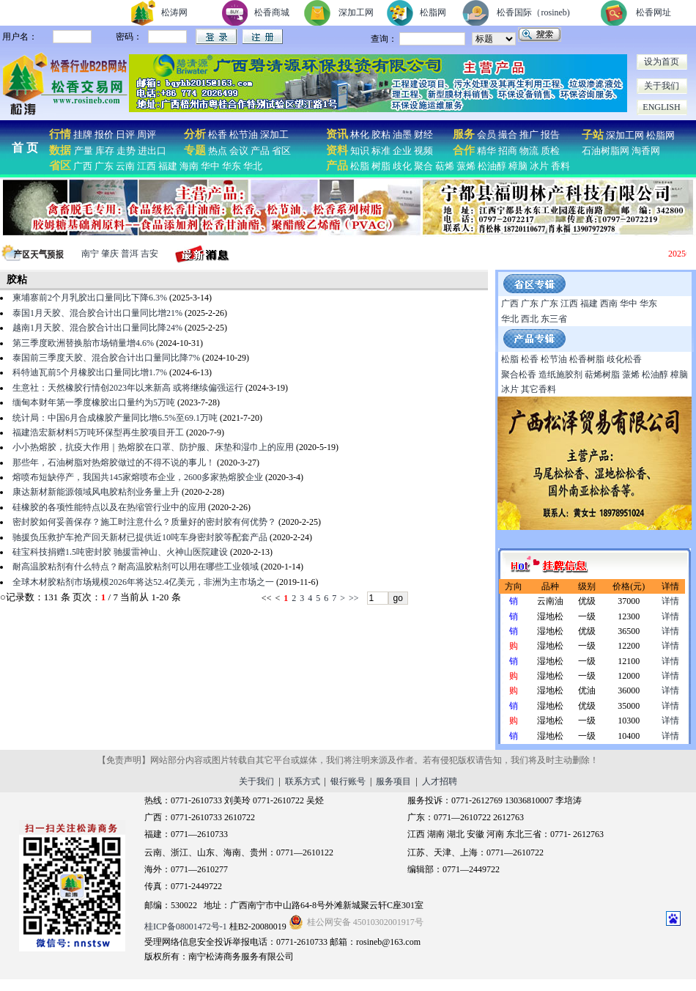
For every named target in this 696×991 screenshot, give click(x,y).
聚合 (423, 166)
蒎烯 (465, 166)
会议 (238, 150)
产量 (83, 150)
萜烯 (444, 166)
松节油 (243, 134)
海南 (189, 166)
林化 (359, 134)
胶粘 (380, 134)
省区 (281, 150)
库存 (104, 150)
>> (354, 598)
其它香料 (538, 389)
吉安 (149, 253)
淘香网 (644, 150)
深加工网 (356, 12)
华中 (210, 166)
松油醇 (492, 166)
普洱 (129, 253)
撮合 (507, 134)
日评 (125, 134)
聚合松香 (518, 374)
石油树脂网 (605, 150)
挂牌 (82, 134)
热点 (217, 150)
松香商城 (271, 12)
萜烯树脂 (602, 374)
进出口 (152, 150)
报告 (550, 134)
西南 (609, 303)
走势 (126, 150)
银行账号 (348, 781)
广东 (104, 166)
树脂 (380, 166)
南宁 (90, 253)
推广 (528, 134)
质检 (550, 150)
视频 (423, 150)
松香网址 (653, 12)
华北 (252, 166)
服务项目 (393, 781)
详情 (670, 601)
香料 (560, 166)
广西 (82, 166)
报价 (104, 134)
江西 (146, 166)
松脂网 (433, 12)
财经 (423, 134)
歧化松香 (624, 359)
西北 (529, 319)
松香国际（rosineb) (533, 12)
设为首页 (661, 61)
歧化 (402, 166)
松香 (216, 134)
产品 (260, 150)
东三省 (554, 319)
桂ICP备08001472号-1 (185, 926)
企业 (402, 150)
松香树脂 (586, 359)
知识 (359, 150)
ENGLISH (661, 107)
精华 (486, 150)
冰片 (539, 166)
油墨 (402, 134)
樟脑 (517, 166)
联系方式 (302, 781)
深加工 (274, 134)
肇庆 (110, 253)
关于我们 (661, 86)
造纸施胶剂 (560, 374)
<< (267, 598)
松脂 (359, 166)
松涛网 (174, 12)
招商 (507, 150)
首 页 (25, 147)
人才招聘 (439, 781)
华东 (231, 166)
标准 (380, 150)
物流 (528, 150)
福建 (167, 166)
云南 (125, 166)
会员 (486, 134)
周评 (146, 134)
